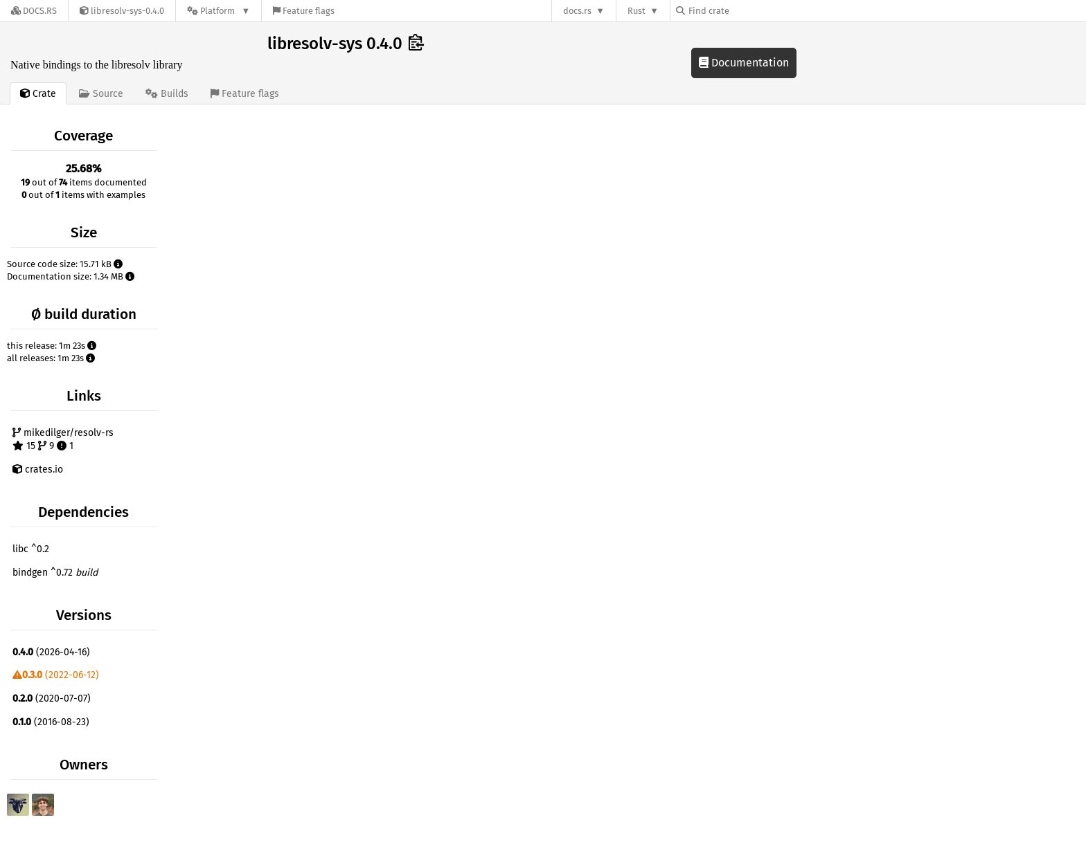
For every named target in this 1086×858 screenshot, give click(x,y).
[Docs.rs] (34, 10)
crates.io (37, 469)
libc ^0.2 (30, 549)
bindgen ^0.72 (55, 572)
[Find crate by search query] (745, 10)
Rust (636, 11)
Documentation (744, 62)
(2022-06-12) (55, 675)
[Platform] (218, 10)
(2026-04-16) (51, 652)
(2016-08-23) (50, 722)
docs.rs (577, 11)
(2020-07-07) (51, 698)
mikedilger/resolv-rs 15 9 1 (63, 440)
